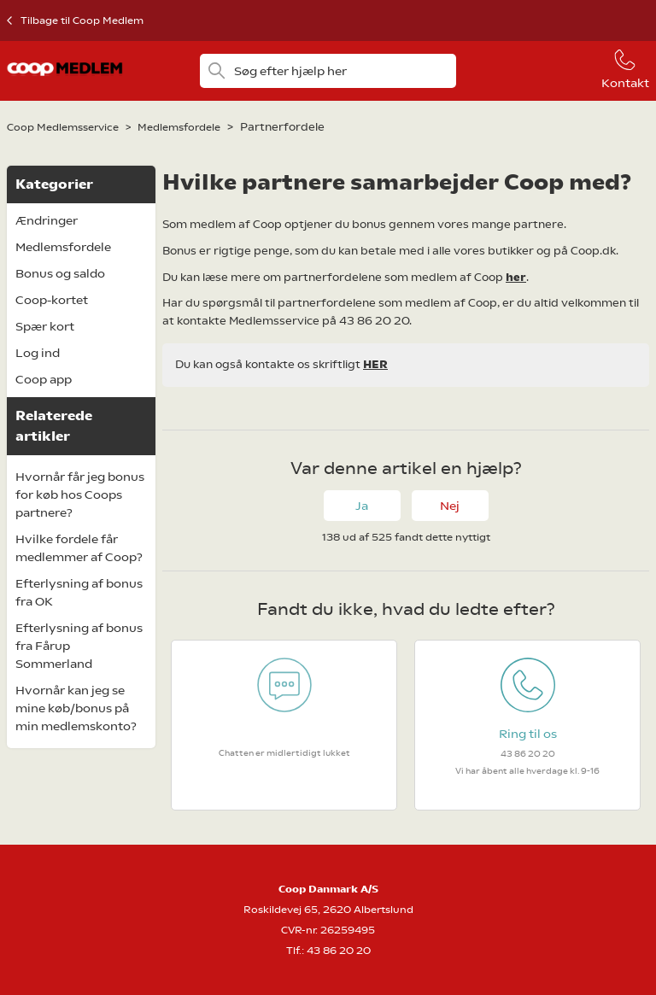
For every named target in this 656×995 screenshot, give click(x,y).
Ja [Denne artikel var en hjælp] (361, 505)
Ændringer (46, 220)
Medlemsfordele (179, 127)
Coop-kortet (51, 300)
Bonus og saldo (60, 273)
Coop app (43, 379)
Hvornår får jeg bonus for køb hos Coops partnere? (79, 494)
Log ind (37, 353)
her (516, 277)
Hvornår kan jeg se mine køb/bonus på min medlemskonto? (76, 708)
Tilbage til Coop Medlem (82, 20)
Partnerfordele (282, 126)
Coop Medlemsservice (63, 127)
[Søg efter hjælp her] (328, 71)
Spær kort (44, 326)
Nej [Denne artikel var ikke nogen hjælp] (450, 505)
